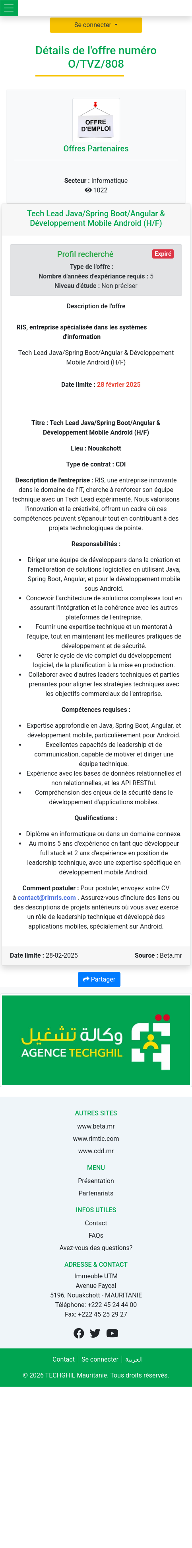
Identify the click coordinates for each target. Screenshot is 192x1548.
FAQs (96, 1235)
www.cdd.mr (96, 1151)
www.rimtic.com (96, 1138)
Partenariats (96, 1193)
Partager (99, 979)
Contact (96, 1223)
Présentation (96, 1181)
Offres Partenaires (95, 148)
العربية (134, 1359)
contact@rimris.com (46, 897)
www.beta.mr (95, 1126)
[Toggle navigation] (9, 8)
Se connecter (93, 25)
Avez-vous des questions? (96, 1248)
